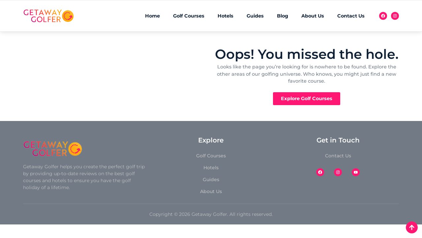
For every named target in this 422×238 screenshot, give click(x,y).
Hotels (225, 16)
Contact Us (351, 16)
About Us (312, 16)
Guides (255, 16)
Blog (282, 16)
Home (152, 16)
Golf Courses (188, 16)
